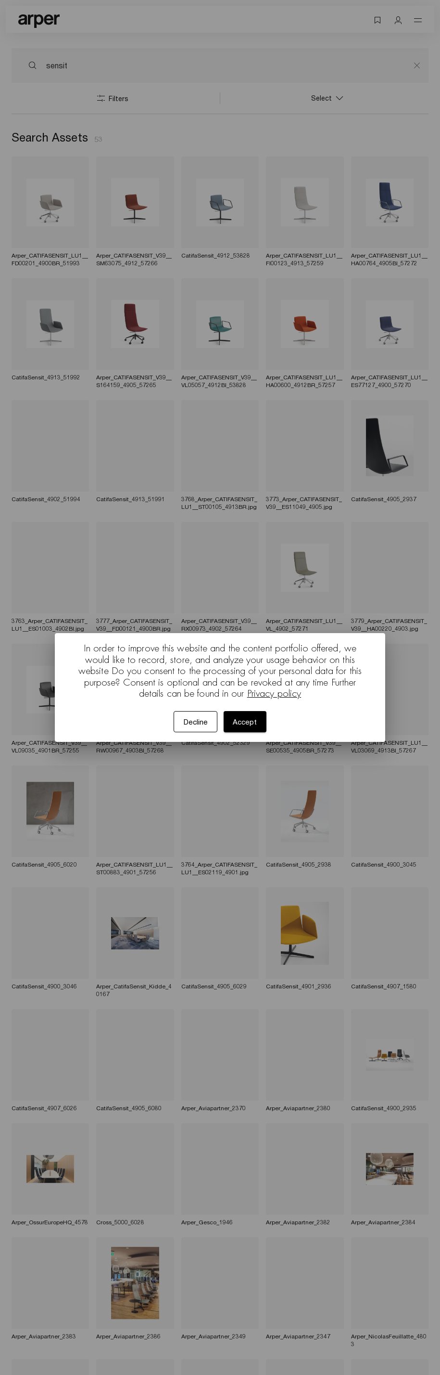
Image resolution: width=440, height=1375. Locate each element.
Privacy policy (274, 693)
